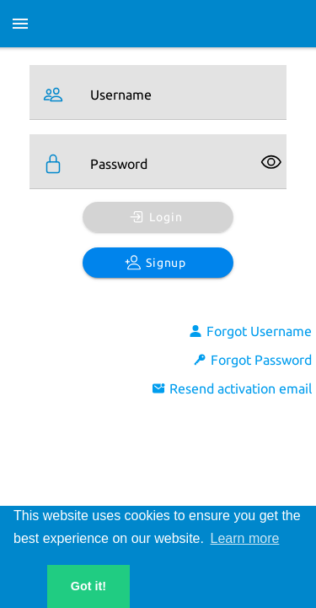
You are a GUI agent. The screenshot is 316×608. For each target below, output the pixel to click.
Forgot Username (250, 331)
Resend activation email (232, 388)
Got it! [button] (88, 586)
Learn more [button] (245, 538)
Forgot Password (252, 359)
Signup (156, 262)
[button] (23, 586)
